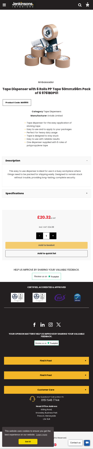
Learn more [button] (41, 435)
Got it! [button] (28, 442)
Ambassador (46, 82)
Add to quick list (46, 253)
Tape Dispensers (52, 111)
